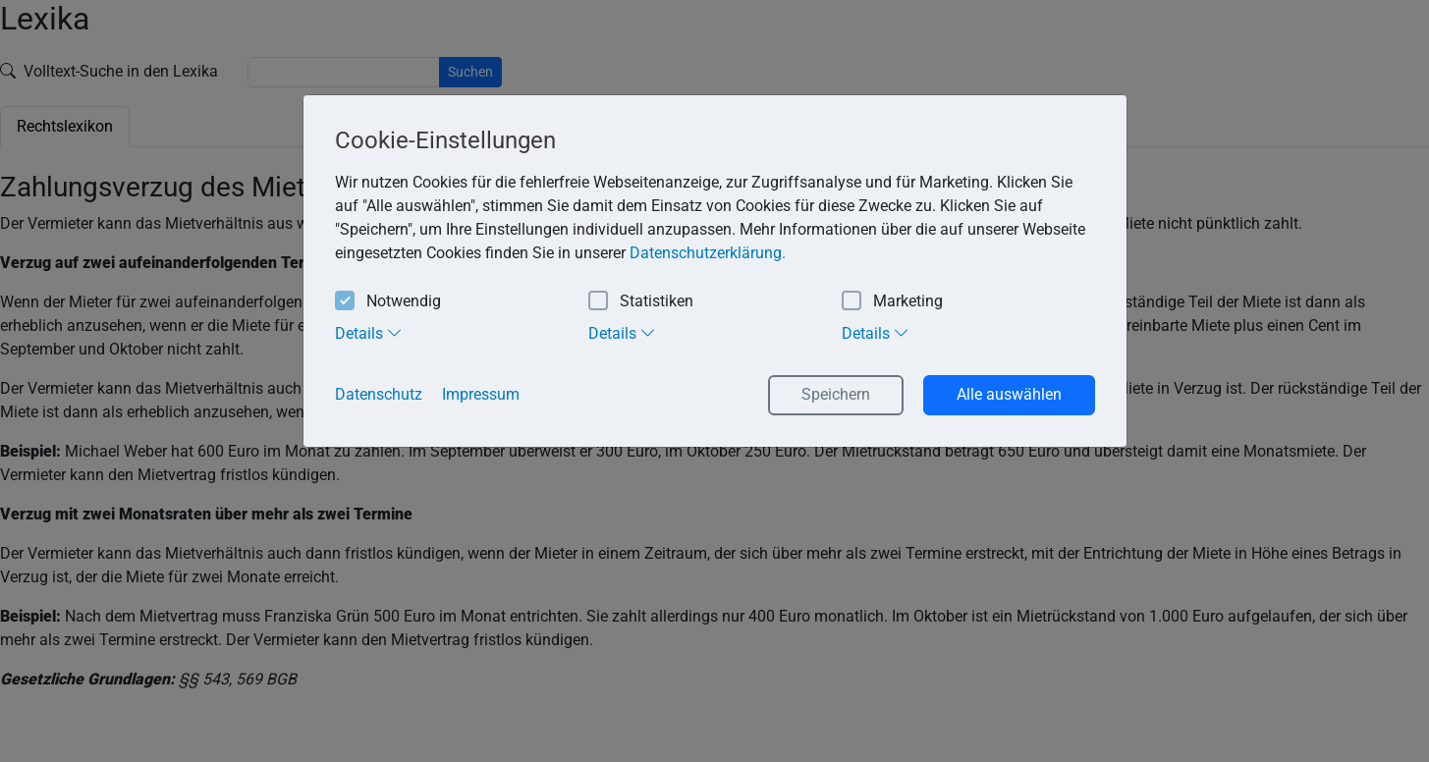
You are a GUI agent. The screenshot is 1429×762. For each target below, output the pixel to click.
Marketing (892, 302)
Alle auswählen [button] (1009, 394)
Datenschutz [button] (378, 394)
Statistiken (640, 302)
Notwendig (388, 302)
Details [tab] (369, 333)
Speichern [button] (835, 394)
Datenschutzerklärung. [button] (708, 253)
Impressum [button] (481, 394)
